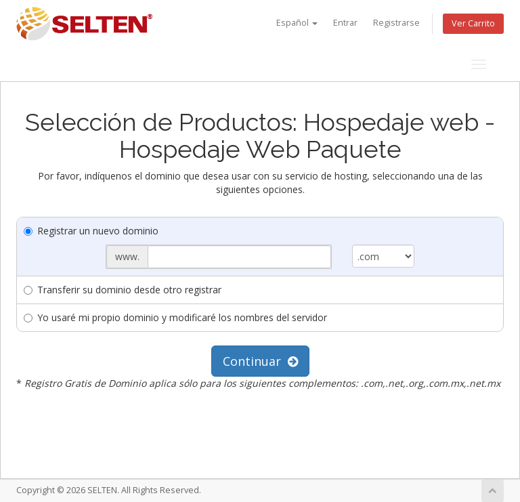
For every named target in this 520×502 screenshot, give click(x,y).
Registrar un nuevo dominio (91, 230)
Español (297, 22)
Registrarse (396, 22)
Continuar (260, 361)
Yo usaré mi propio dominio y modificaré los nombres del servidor (175, 317)
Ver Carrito (473, 23)
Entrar (345, 22)
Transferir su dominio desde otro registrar (122, 289)
